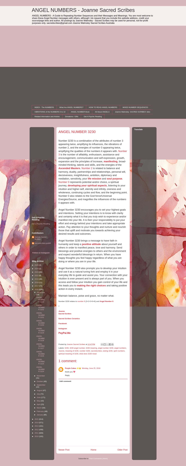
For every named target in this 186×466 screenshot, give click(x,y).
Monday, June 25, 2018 (91, 368)
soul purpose (114, 178)
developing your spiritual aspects (87, 185)
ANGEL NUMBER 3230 (40, 323)
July (38, 394)
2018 (37, 282)
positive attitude (91, 244)
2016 (37, 289)
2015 (37, 419)
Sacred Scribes (65, 314)
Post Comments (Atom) (98, 459)
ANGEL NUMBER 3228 (40, 338)
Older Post (122, 450)
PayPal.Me (65, 333)
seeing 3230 (108, 351)
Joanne (62, 311)
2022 (37, 275)
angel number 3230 (105, 348)
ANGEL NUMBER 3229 (40, 331)
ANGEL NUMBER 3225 (40, 361)
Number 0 (64, 182)
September (41, 385)
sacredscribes (96, 351)
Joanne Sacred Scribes (41, 238)
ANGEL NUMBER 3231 (40, 315)
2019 (37, 279)
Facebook (63, 323)
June (39, 397)
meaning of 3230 (71, 351)
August (40, 390)
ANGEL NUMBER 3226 (40, 354)
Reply (67, 375)
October (40, 381)
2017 (37, 286)
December (41, 292)
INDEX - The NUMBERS (44, 107)
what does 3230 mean (88, 354)
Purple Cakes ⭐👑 (73, 368)
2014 (37, 423)
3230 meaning (91, 348)
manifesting (110, 161)
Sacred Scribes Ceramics (69, 319)
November (41, 376)
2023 (37, 272)
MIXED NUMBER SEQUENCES (135, 107)
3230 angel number (77, 348)
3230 (67, 348)
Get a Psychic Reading (41, 224)
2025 (37, 265)
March (39, 408)
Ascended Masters (69, 168)
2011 (37, 433)
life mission (94, 178)
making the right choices (91, 285)
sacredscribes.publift (43, 243)
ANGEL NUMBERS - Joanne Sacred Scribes (83, 10)
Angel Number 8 (106, 301)
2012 (37, 430)
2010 (37, 436)
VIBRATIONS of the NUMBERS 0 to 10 (50, 112)
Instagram (63, 329)
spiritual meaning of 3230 (68, 354)
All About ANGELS (102, 112)
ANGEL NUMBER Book (80, 112)
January (40, 415)
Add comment (65, 381)
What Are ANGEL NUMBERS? (71, 107)
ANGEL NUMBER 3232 (40, 307)
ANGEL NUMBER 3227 (40, 346)
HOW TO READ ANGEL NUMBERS (103, 107)
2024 (37, 269)
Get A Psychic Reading (93, 116)
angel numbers (120, 348)
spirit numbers (119, 351)
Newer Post (64, 450)
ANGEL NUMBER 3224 (40, 369)
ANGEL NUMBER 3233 (40, 299)
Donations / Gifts (71, 116)
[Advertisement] (93, 46)
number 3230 (84, 351)
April (39, 404)
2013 (37, 426)
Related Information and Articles (47, 116)
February (40, 411)
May (39, 401)
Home (93, 450)
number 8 (81, 301)
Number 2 (87, 168)
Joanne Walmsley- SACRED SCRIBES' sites (132, 112)
